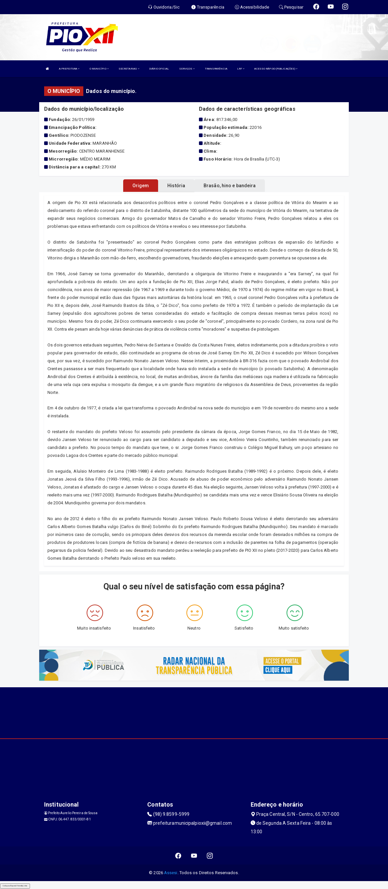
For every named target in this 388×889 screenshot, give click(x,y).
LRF (241, 68)
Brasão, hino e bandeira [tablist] (230, 185)
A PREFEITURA (69, 68)
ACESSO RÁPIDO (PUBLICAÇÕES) (275, 68)
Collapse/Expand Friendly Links (15, 886)
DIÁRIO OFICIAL (159, 68)
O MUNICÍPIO (99, 68)
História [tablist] (176, 185)
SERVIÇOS (187, 68)
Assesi (171, 872)
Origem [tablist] (140, 185)
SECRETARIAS (129, 68)
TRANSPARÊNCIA (216, 68)
